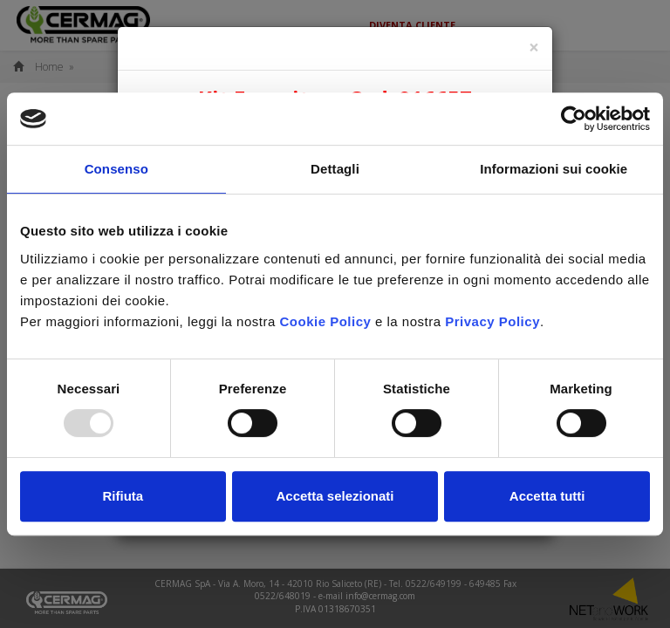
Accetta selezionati (334, 495)
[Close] (534, 47)
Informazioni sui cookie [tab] (553, 168)
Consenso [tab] (116, 168)
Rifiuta (122, 495)
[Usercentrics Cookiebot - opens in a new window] (573, 119)
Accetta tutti (547, 495)
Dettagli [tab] (335, 168)
